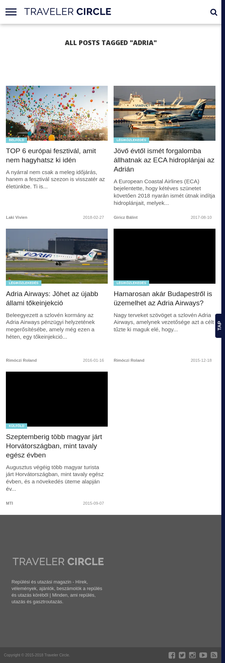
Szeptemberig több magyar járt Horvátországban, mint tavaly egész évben (54, 446)
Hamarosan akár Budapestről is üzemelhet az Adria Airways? (163, 298)
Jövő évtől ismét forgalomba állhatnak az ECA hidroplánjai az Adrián (164, 160)
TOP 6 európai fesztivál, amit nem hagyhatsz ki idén (51, 155)
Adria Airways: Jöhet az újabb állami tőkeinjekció (52, 298)
